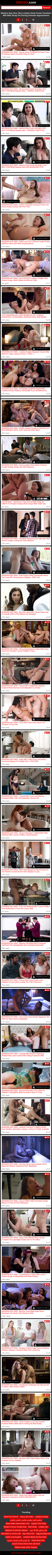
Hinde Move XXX (38, 1540)
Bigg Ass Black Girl (43, 1533)
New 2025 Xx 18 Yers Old (11, 1533)
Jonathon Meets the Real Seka (34, 1537)
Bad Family (32, 1527)
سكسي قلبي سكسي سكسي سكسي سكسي (26, 1520)
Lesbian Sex (43, 1527)
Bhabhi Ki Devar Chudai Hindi (15, 1527)
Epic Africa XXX (28, 1533)
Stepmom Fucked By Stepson (16, 1530)
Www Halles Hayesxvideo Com (17, 1523)
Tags (19, 1553)
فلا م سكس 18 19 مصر (38, 1530)
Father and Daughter (13, 1537)
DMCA (25, 1553)
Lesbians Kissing (41, 1517)
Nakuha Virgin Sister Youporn (26, 1547)
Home (13, 1553)
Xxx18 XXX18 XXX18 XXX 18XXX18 (26, 1544)
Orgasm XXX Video (38, 1523)
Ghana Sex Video (26, 1517)
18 (33, 20)
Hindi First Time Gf (11, 1517)
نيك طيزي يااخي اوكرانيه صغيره (18, 1540)
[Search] (21, 7)
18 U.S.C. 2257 (35, 1553)
